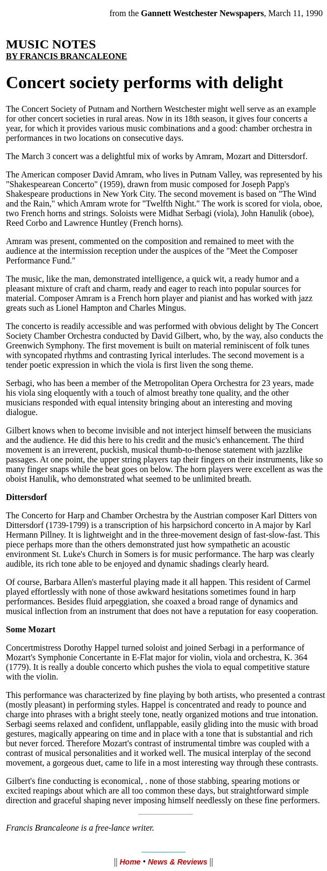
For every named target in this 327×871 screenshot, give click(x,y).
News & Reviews (178, 862)
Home (129, 862)
